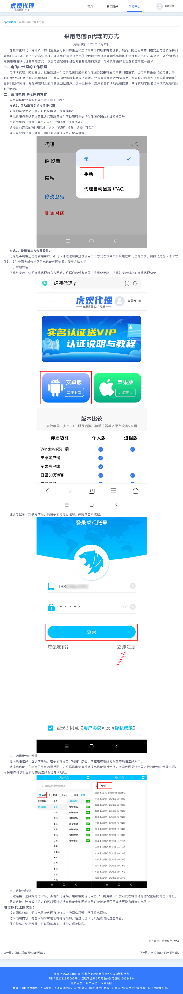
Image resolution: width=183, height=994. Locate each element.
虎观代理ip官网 (170, 941)
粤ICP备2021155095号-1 (64, 978)
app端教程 (10, 22)
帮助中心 (134, 6)
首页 (90, 6)
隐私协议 (76, 983)
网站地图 (106, 983)
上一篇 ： (24, 952)
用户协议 (91, 983)
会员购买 (112, 6)
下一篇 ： (159, 952)
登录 (167, 6)
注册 (172, 6)
